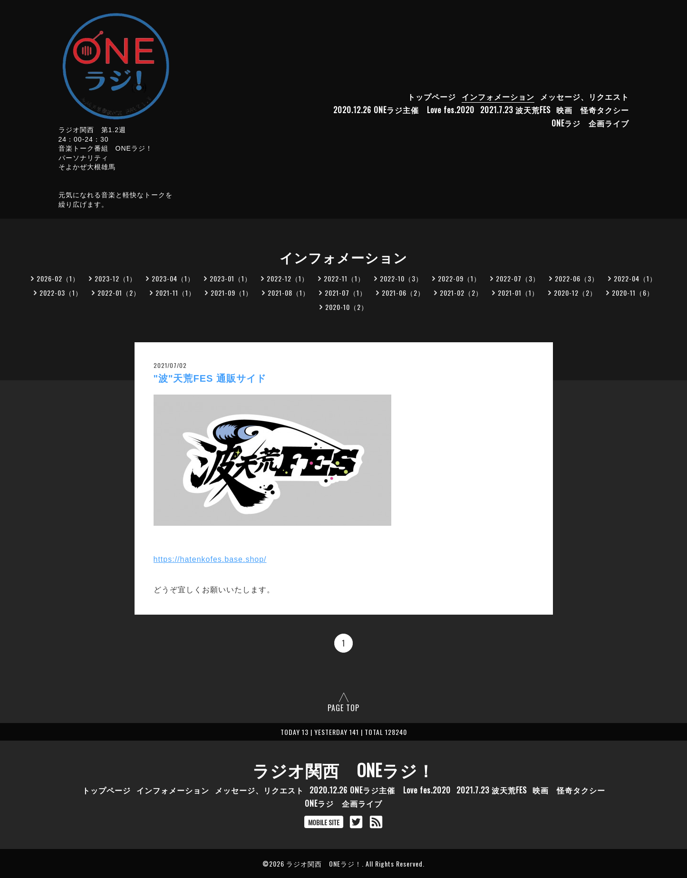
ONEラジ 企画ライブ (590, 123)
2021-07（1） (346, 293)
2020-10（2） (346, 307)
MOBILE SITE (323, 822)
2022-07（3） (518, 278)
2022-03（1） (60, 293)
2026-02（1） (58, 278)
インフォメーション (498, 96)
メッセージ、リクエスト (584, 96)
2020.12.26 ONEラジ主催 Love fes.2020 (403, 110)
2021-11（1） (175, 293)
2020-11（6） (633, 293)
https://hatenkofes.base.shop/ (210, 559)
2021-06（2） (403, 293)
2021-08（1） (289, 293)
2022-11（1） (344, 278)
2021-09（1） (231, 293)
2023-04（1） (173, 278)
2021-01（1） (518, 293)
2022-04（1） (635, 278)
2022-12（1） (288, 278)
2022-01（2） (118, 293)
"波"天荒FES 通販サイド (210, 378)
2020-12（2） (575, 293)
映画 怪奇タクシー (592, 110)
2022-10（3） (401, 278)
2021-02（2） (461, 293)
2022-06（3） (577, 278)
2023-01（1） (231, 278)
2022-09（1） (459, 278)
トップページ (431, 96)
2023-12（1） (115, 278)
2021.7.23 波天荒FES (515, 110)
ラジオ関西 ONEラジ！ (343, 769)
